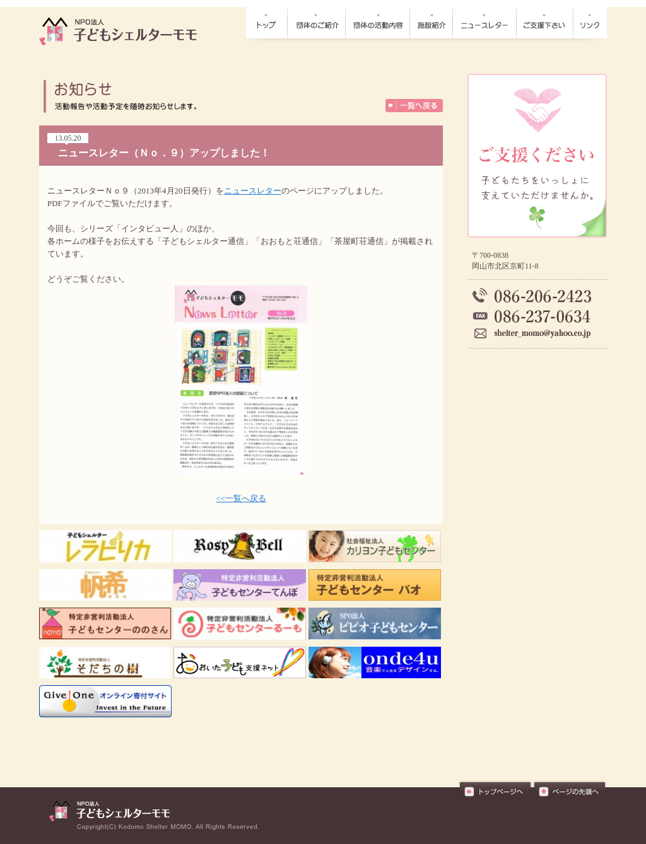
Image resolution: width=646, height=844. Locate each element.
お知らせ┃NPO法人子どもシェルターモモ (125, 31)
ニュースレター (252, 190)
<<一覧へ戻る (241, 498)
